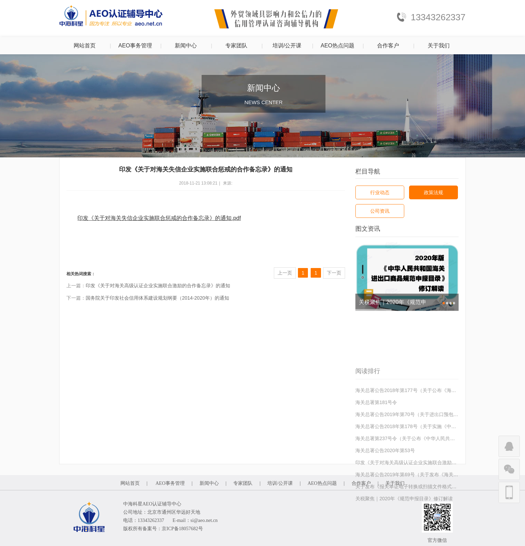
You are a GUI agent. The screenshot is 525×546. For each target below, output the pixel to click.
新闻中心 (186, 45)
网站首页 (85, 45)
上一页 (285, 273)
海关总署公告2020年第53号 (385, 480)
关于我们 (439, 45)
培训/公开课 (286, 45)
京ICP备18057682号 (182, 528)
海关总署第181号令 (376, 432)
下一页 (334, 273)
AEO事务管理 (135, 45)
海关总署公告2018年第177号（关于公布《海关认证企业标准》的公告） (432, 420)
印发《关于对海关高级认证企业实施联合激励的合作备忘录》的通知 (158, 285)
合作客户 (388, 45)
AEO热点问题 (337, 45)
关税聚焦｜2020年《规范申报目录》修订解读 (392, 305)
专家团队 (236, 45)
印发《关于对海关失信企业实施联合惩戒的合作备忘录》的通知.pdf (159, 218)
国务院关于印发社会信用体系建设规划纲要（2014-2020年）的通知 (157, 298)
